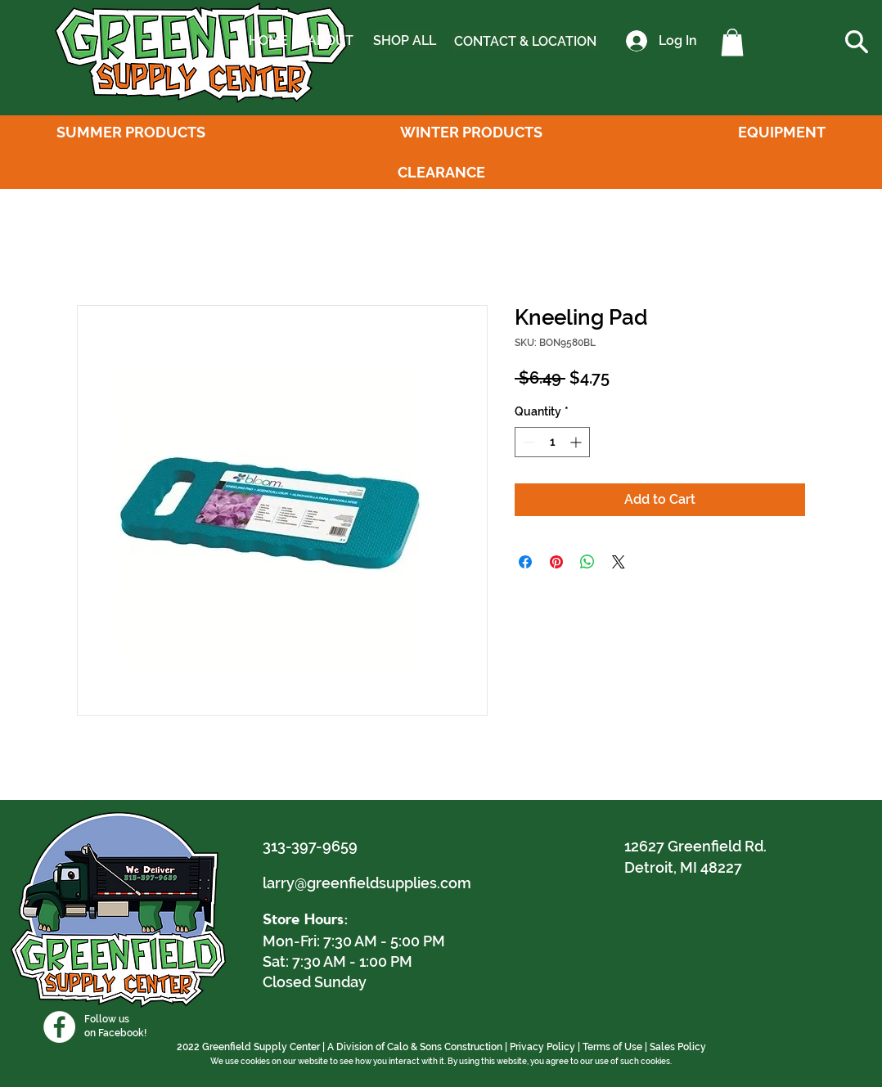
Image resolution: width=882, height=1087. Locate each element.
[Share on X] (618, 562)
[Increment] (577, 442)
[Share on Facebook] (525, 562)
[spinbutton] (552, 442)
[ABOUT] (330, 40)
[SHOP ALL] (404, 40)
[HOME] (268, 40)
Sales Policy (678, 1047)
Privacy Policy (542, 1047)
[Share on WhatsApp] (587, 562)
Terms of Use (612, 1047)
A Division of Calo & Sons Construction (415, 1047)
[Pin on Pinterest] (556, 562)
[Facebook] (59, 1027)
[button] (732, 42)
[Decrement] (527, 442)
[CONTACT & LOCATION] (525, 41)
